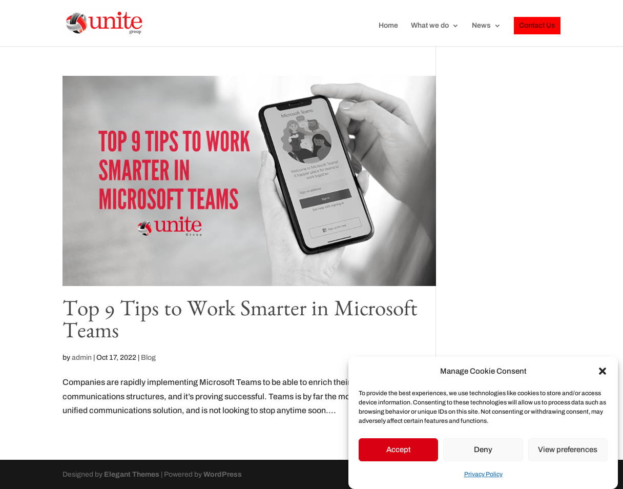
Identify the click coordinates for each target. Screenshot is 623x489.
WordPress (222, 474)
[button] (602, 371)
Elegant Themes (131, 474)
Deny (483, 449)
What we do (430, 25)
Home (388, 25)
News (481, 25)
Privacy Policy (483, 474)
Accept (398, 449)
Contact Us (537, 25)
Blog (148, 357)
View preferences (567, 449)
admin (82, 357)
